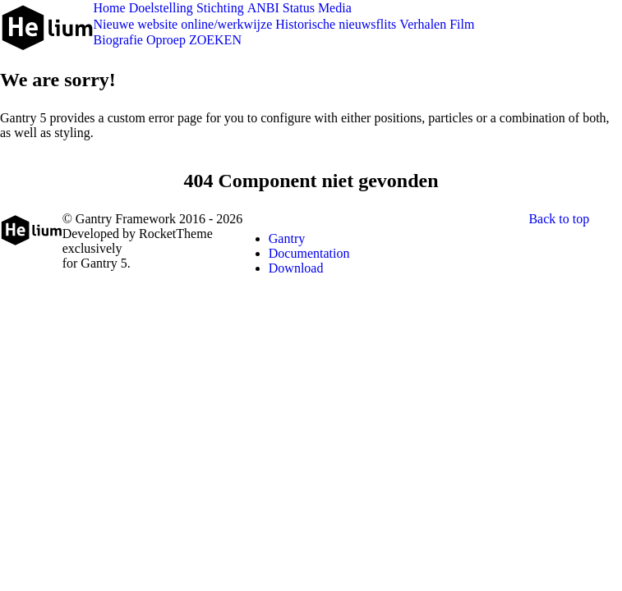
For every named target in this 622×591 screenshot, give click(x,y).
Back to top (558, 219)
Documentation (309, 253)
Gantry (287, 238)
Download (296, 268)
